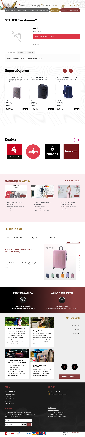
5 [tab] (72, 180)
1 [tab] (65, 180)
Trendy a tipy (70, 10)
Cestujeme (76, 10)
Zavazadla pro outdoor (33, 10)
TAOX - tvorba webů (73, 432)
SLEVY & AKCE (54, 10)
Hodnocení (31, 52)
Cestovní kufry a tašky (11, 10)
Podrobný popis (10, 52)
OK (29, 424)
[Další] (64, 367)
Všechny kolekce (73, 243)
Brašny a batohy (22, 10)
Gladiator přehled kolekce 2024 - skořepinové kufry (19, 237)
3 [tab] (69, 180)
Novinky (77, 329)
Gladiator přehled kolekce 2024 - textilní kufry (48, 237)
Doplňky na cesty (44, 10)
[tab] (10, 52)
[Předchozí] (74, 367)
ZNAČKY (63, 10)
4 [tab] (71, 180)
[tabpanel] (16, 199)
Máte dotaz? (21, 52)
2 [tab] (67, 180)
